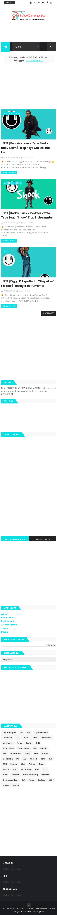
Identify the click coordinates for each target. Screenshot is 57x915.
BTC (29, 732)
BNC (15, 769)
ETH (17, 737)
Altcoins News (9, 624)
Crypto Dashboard (15, 539)
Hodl (37, 769)
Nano (31, 780)
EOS (24, 759)
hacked (33, 759)
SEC (23, 764)
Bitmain (45, 774)
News (19, 743)
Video (4, 628)
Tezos (42, 764)
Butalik (45, 753)
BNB (38, 743)
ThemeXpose (38, 911)
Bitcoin (43, 748)
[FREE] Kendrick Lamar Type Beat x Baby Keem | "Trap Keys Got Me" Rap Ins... (26, 147)
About (4, 613)
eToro (27, 753)
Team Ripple (23, 748)
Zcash (16, 785)
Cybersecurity (41, 732)
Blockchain (46, 737)
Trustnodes (15, 753)
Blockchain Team (11, 759)
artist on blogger (13, 113)
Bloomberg (26, 769)
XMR (50, 759)
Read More (8, 172)
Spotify (29, 743)
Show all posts (34, 60)
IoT (23, 780)
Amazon (15, 774)
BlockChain (7, 617)
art (6, 251)
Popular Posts (42, 539)
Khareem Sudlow (46, 908)
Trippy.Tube (8, 748)
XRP (21, 732)
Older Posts (48, 313)
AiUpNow (27, 911)
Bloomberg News (11, 780)
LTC (35, 748)
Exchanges (7, 621)
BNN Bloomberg (30, 774)
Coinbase (7, 737)
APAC (5, 774)
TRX (4, 753)
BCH (5, 764)
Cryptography (9, 732)
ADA (36, 753)
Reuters (41, 780)
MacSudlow (8, 743)
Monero (13, 764)
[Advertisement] (28, 88)
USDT (51, 780)
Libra (43, 759)
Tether (32, 764)
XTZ (45, 769)
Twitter (6, 769)
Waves (6, 785)
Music (4, 631)
